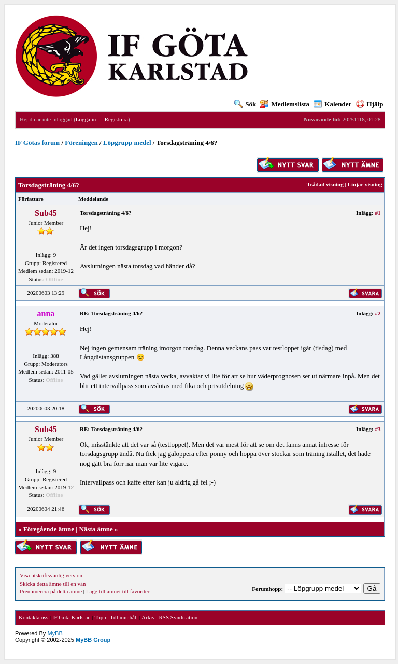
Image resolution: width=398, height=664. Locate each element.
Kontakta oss (33, 617)
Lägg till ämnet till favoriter (118, 591)
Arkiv (148, 617)
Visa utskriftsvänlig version (51, 575)
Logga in (86, 119)
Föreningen (81, 142)
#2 (377, 313)
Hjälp (369, 104)
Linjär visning (365, 184)
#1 (377, 213)
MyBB (54, 633)
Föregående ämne (48, 529)
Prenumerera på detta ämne (51, 591)
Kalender (332, 104)
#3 (377, 429)
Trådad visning (325, 184)
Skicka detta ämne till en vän (53, 583)
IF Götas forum (37, 142)
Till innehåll (124, 617)
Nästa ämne (95, 529)
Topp (100, 617)
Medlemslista (284, 104)
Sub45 (46, 213)
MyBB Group (93, 640)
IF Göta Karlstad (71, 617)
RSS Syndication (178, 617)
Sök (245, 104)
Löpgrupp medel (127, 142)
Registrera (116, 119)
